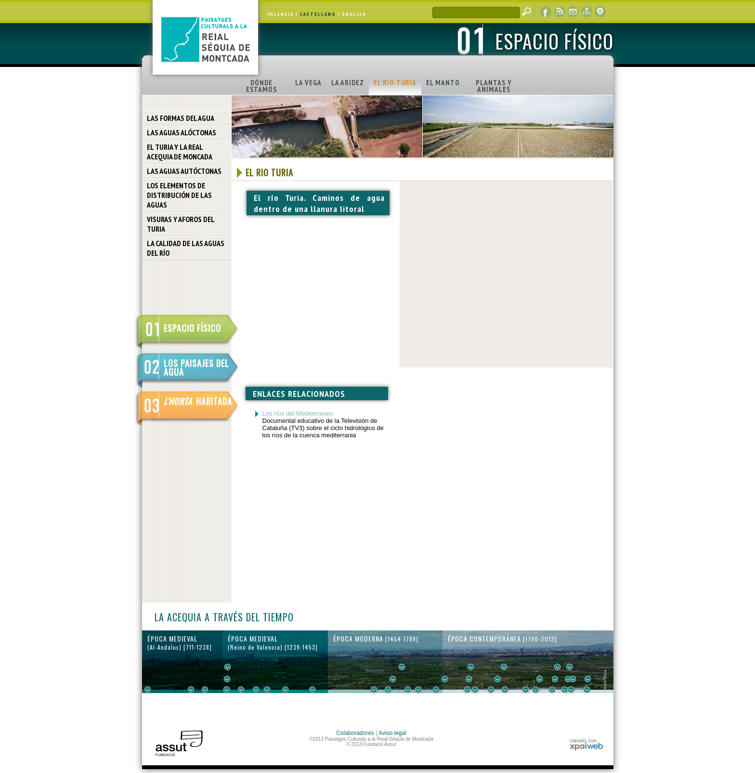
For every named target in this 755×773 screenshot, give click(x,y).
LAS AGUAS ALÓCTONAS (181, 132)
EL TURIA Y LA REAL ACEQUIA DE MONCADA (179, 151)
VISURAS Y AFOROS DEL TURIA (181, 224)
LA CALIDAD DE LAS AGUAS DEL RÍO (185, 248)
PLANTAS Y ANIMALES (494, 86)
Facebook (546, 12)
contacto (573, 12)
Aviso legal (392, 733)
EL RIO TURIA (395, 82)
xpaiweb (586, 744)
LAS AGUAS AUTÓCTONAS (184, 171)
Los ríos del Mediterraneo (297, 413)
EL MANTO (443, 82)
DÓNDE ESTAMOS (261, 86)
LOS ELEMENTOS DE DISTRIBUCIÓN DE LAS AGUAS (179, 195)
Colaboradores (355, 733)
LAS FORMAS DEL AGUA (180, 118)
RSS (559, 12)
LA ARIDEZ (347, 82)
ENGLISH (354, 14)
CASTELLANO (318, 14)
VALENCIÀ (281, 14)
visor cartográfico (600, 12)
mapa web (586, 12)
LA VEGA (308, 82)
